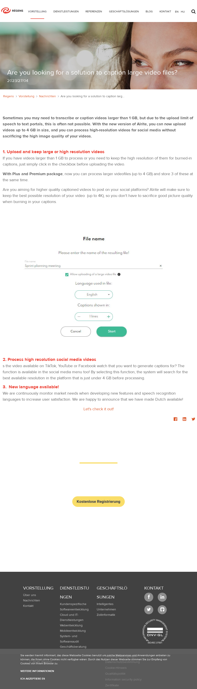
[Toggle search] (193, 10)
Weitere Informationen (37, 671)
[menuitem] (37, 12)
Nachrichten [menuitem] (31, 600)
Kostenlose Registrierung (98, 502)
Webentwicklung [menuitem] (71, 625)
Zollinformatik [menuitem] (106, 615)
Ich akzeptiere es (32, 678)
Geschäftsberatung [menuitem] (73, 647)
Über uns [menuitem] (29, 595)
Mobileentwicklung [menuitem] (73, 631)
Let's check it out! (98, 409)
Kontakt (154, 588)
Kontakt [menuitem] (28, 606)
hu (183, 11)
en (177, 11)
